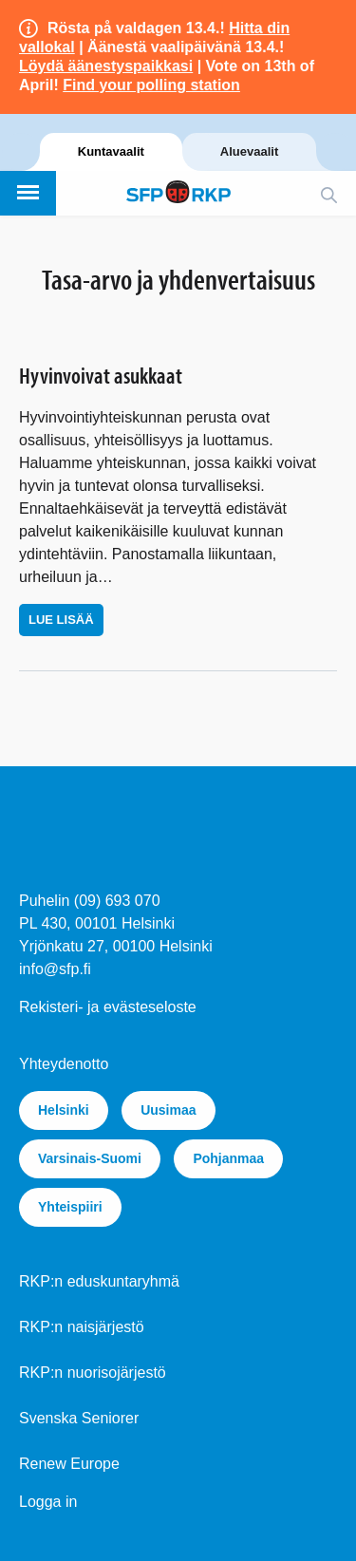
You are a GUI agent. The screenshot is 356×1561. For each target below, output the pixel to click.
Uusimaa (168, 1110)
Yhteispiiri (70, 1206)
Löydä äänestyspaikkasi (106, 66)
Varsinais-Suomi (89, 1158)
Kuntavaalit (111, 151)
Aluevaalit (249, 151)
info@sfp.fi (55, 969)
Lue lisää (61, 619)
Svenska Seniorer (79, 1418)
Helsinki (63, 1110)
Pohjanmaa (228, 1158)
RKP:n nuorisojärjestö (92, 1372)
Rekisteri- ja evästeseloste (108, 1007)
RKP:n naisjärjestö (81, 1327)
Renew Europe (69, 1464)
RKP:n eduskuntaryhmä (99, 1281)
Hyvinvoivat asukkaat (100, 375)
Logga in (48, 1502)
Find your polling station (151, 85)
